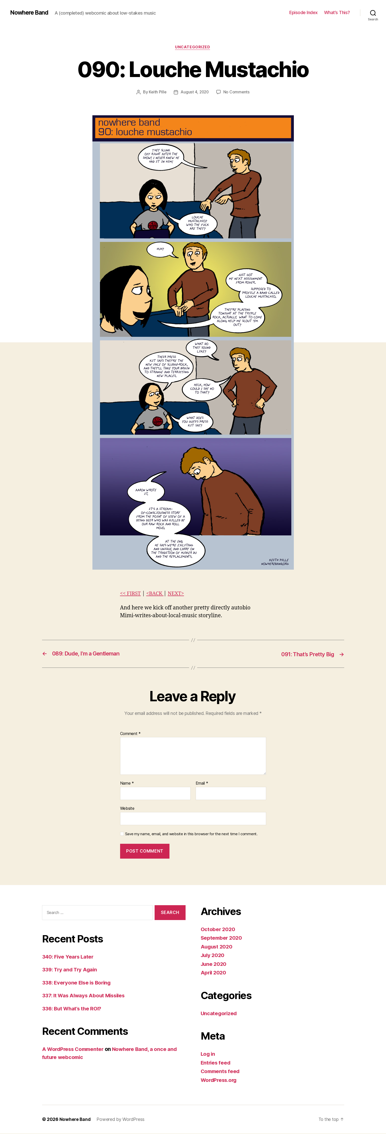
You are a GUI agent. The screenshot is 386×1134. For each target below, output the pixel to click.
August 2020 (217, 947)
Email (202, 784)
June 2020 (214, 964)
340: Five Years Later (68, 957)
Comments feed (221, 1072)
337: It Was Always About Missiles (85, 996)
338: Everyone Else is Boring (78, 983)
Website (127, 808)
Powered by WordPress (121, 1119)
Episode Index (303, 12)
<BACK (156, 593)
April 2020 (214, 973)
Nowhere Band (30, 13)
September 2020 (222, 938)
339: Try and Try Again (70, 970)
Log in (208, 1054)
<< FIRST (131, 593)
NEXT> (178, 593)
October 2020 (218, 929)
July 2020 (213, 956)
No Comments (237, 92)
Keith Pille (157, 92)
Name (127, 784)
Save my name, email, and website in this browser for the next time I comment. (191, 834)
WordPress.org (220, 1080)
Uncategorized (192, 47)
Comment (130, 734)
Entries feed (216, 1063)
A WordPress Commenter (74, 1049)
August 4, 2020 (194, 92)
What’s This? (337, 12)
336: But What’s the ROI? (73, 1009)
